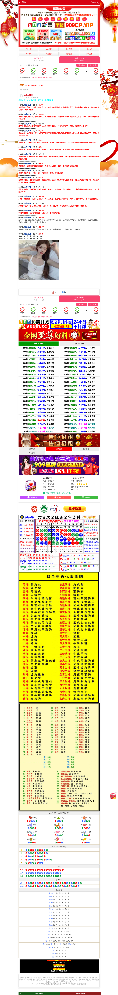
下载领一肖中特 (80, 993)
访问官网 (85, 497)
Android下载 (32, 497)
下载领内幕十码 (31, 993)
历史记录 (95, 2)
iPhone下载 (59, 497)
